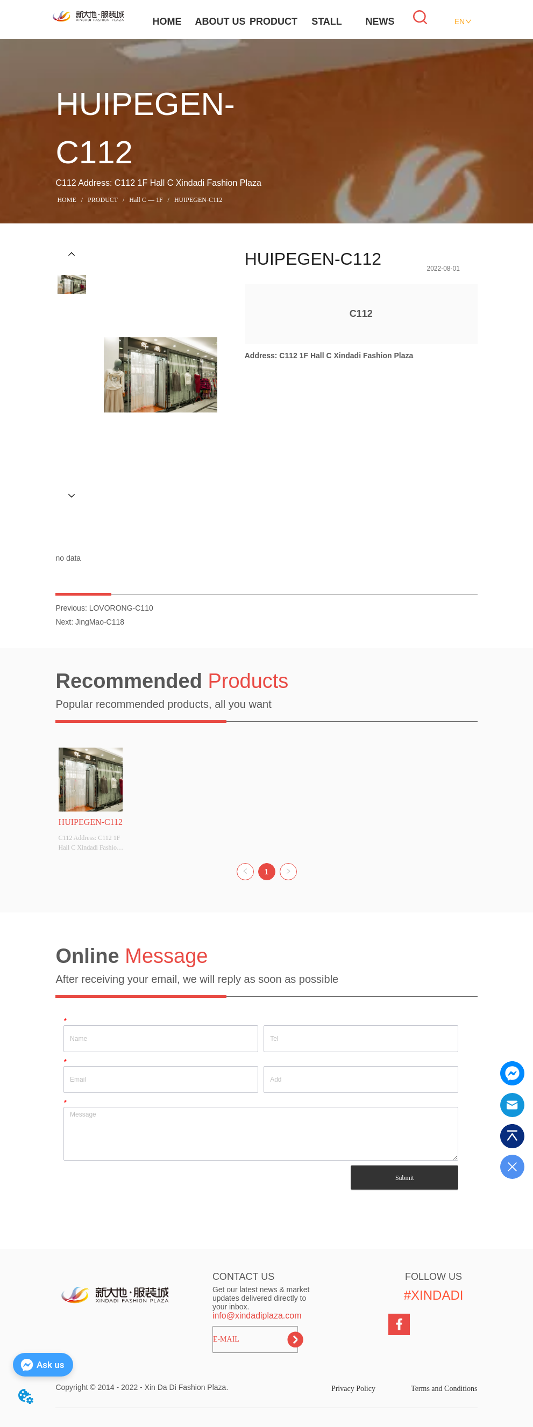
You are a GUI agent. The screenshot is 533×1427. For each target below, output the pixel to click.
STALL (326, 21)
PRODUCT (273, 21)
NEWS (380, 21)
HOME (167, 21)
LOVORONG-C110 (121, 608)
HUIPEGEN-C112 (198, 200)
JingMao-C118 (99, 622)
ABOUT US (220, 21)
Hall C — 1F (145, 200)
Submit (404, 1178)
